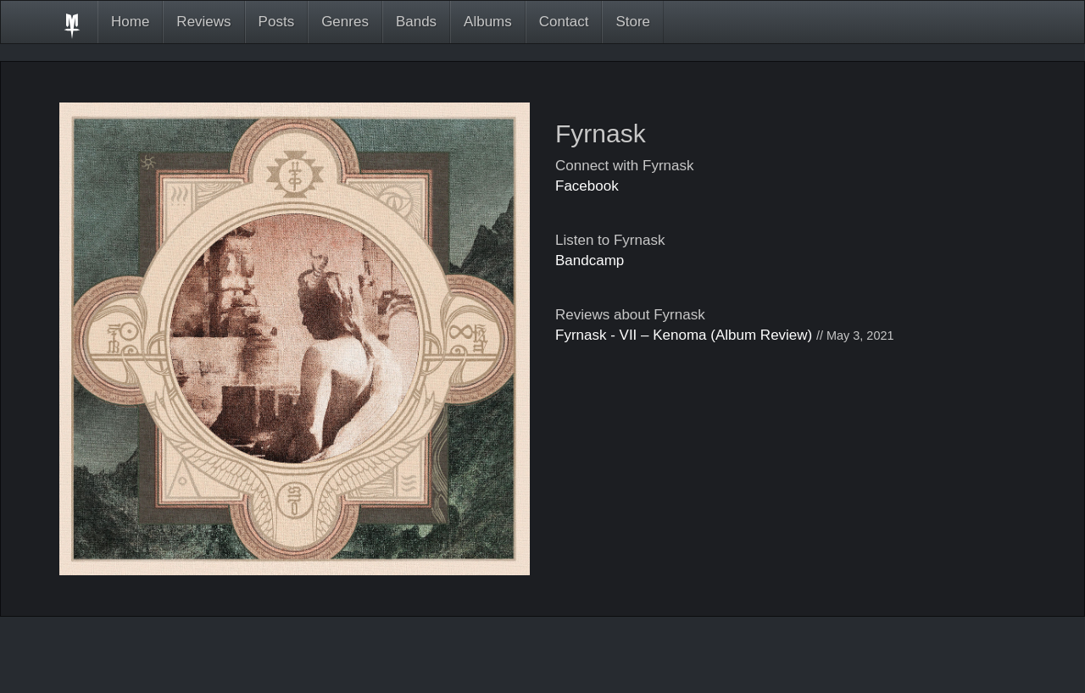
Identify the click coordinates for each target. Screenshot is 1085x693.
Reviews (203, 22)
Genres (345, 22)
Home (130, 22)
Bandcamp (589, 260)
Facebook (587, 186)
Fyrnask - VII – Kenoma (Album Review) (683, 335)
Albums (488, 22)
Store (632, 22)
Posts (277, 22)
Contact (564, 22)
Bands (416, 22)
